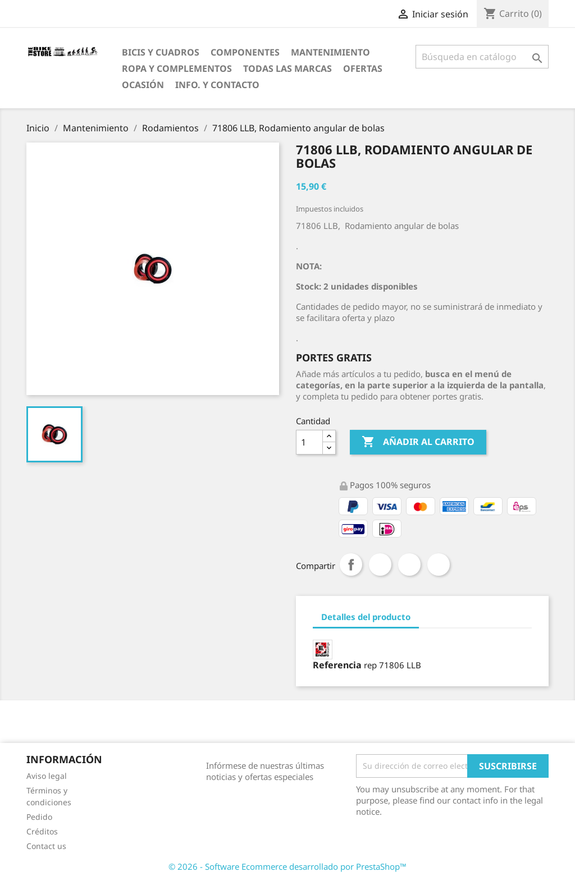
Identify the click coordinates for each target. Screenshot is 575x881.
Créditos (42, 831)
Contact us (46, 846)
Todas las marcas (287, 68)
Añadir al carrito (418, 442)
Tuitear (380, 564)
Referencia (337, 665)
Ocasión (143, 85)
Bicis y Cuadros (160, 52)
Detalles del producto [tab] (365, 616)
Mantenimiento (330, 52)
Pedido (39, 816)
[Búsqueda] (482, 56)
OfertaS (362, 68)
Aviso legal (46, 775)
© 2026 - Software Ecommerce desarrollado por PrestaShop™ (287, 866)
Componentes (245, 52)
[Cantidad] (309, 442)
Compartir (351, 564)
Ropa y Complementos (177, 68)
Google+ (409, 564)
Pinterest (438, 564)
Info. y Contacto (217, 85)
